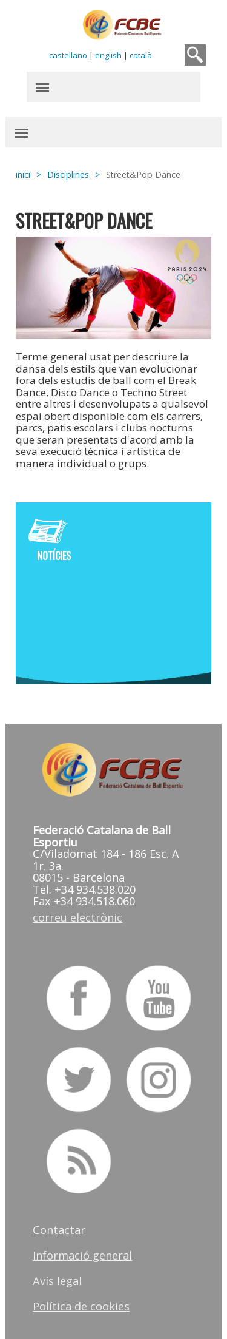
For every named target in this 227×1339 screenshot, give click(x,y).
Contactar (59, 1228)
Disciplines (69, 174)
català (141, 55)
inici (23, 174)
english (108, 55)
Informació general (83, 1254)
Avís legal (57, 1279)
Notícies (54, 555)
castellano (68, 55)
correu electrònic (78, 916)
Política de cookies (81, 1305)
